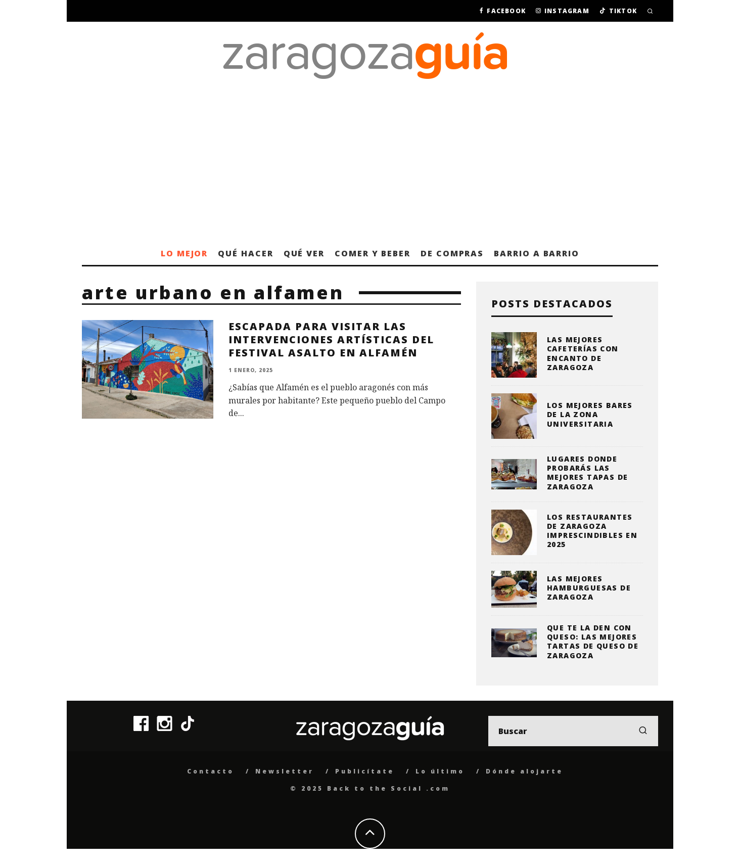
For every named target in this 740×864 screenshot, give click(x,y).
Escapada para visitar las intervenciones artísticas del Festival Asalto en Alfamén (331, 339)
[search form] (573, 731)
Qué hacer (245, 253)
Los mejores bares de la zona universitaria (590, 414)
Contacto (210, 771)
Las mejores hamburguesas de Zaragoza (589, 588)
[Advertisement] (370, 166)
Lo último (440, 771)
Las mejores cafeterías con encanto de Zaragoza (583, 353)
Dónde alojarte (524, 771)
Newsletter (284, 771)
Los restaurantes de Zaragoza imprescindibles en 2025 (592, 531)
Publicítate (364, 771)
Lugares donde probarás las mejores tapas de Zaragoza (587, 472)
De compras (452, 253)
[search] (643, 731)
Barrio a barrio (536, 253)
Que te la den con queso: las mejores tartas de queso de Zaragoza (592, 641)
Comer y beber (372, 253)
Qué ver (304, 253)
